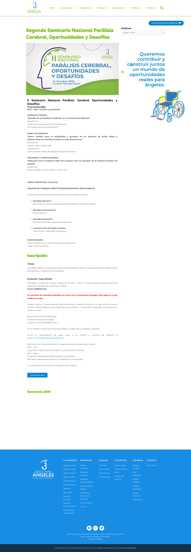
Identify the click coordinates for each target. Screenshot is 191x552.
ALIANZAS (103, 460)
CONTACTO (152, 460)
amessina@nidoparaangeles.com (49, 338)
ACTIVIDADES (121, 460)
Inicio (52, 8)
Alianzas (102, 8)
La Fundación (67, 8)
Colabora (136, 8)
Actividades (119, 8)
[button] (162, 8)
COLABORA (138, 460)
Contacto (150, 8)
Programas (86, 8)
